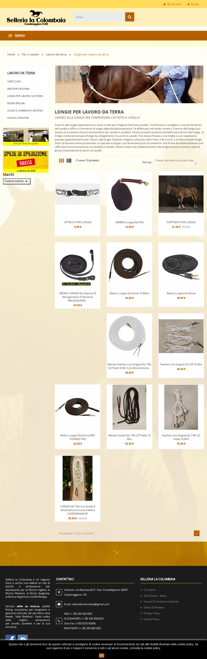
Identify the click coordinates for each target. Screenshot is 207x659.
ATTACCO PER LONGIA (77, 222)
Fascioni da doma (18, 88)
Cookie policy (151, 619)
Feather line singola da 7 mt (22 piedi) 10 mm (181, 437)
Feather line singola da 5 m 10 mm (181, 364)
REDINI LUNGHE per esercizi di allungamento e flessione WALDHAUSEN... (77, 296)
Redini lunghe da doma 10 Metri (129, 293)
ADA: (78, 613)
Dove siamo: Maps (155, 595)
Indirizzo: (96, 592)
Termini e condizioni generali (161, 601)
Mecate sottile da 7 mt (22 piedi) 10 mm (129, 437)
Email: (86, 604)
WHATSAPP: (82, 628)
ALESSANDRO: (84, 618)
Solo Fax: (80, 623)
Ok (102, 655)
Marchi (8, 174)
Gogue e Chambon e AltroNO (25, 110)
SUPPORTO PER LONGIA (181, 222)
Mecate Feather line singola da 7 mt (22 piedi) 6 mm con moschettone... (129, 366)
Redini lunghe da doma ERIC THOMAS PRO (77, 437)
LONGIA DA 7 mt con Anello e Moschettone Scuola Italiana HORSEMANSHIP (77, 510)
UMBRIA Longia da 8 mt (129, 222)
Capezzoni (14, 81)
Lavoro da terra (21, 73)
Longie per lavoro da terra (25, 96)
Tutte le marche (17, 181)
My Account (173, 4)
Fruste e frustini (18, 118)
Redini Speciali (16, 103)
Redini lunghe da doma (181, 293)
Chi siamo (149, 590)
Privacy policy (152, 613)
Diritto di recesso (154, 607)
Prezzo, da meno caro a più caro (176, 160)
